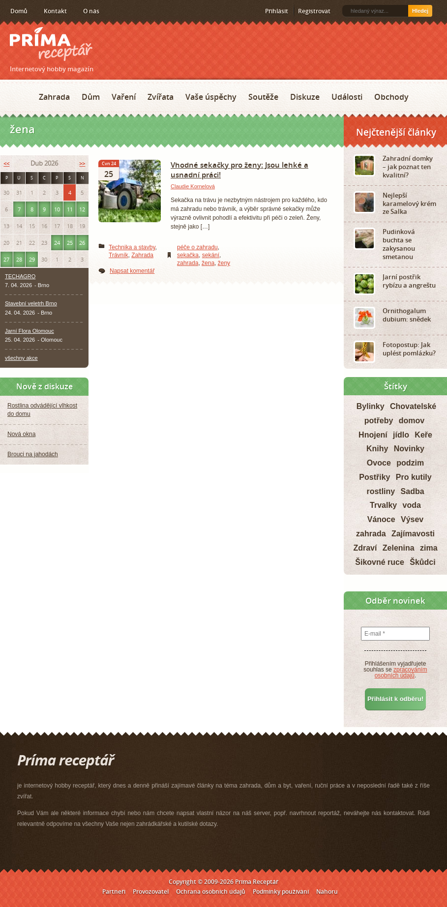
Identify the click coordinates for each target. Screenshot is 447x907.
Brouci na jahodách (32, 454)
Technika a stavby (132, 247)
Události (346, 96)
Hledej (420, 11)
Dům (91, 96)
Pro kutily (414, 477)
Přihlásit (276, 11)
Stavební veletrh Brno (31, 303)
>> (82, 163)
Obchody (391, 96)
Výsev (412, 519)
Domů (19, 11)
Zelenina (399, 548)
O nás (91, 11)
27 (6, 259)
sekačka (188, 255)
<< (6, 163)
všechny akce (21, 358)
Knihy (377, 448)
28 (19, 259)
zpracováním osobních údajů (401, 672)
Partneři (113, 891)
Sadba (412, 491)
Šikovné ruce (379, 562)
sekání (210, 255)
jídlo (401, 435)
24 (57, 242)
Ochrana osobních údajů (210, 891)
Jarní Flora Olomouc (29, 331)
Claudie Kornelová (193, 186)
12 (82, 209)
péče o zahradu (197, 247)
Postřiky (374, 477)
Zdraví (365, 548)
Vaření (124, 96)
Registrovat (314, 11)
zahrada (187, 263)
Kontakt (55, 11)
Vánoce (381, 519)
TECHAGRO (20, 276)
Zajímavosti (413, 533)
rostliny (380, 491)
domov (411, 420)
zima (429, 548)
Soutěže (263, 96)
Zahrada (54, 96)
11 (70, 209)
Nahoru (327, 891)
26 (82, 242)
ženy (224, 263)
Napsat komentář (132, 270)
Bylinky (371, 406)
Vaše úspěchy (211, 96)
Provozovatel (151, 891)
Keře (423, 435)
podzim (410, 463)
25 (70, 242)
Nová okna (21, 434)
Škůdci (422, 562)
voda (412, 505)
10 (57, 209)
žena (208, 263)
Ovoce (379, 463)
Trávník (118, 255)
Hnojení (372, 435)
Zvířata (161, 96)
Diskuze (305, 96)
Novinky (409, 448)
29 (32, 259)
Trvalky (383, 505)
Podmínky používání (281, 891)
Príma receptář (51, 44)
